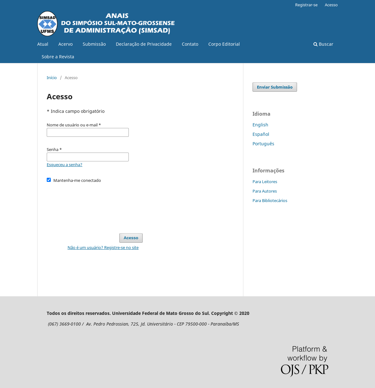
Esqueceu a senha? (64, 164)
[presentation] (95, 205)
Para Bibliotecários (270, 200)
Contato (190, 44)
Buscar (323, 44)
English (260, 125)
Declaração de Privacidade (144, 44)
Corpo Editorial (224, 44)
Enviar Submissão (275, 87)
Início (52, 77)
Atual (42, 44)
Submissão (94, 44)
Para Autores (265, 191)
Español (261, 134)
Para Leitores (265, 181)
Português (263, 144)
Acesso (331, 5)
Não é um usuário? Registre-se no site (103, 247)
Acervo (65, 44)
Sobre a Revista (58, 57)
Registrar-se (306, 5)
